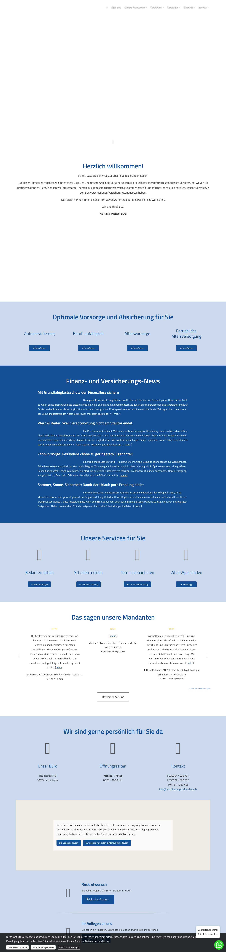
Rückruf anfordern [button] (97, 899)
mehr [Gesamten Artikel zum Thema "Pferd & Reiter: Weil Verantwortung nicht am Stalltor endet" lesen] (128, 444)
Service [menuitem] (203, 7)
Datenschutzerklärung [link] (124, 834)
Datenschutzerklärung (97, 941)
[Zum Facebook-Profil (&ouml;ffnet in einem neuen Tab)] (103, 125)
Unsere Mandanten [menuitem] (135, 7)
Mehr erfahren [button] (39, 342)
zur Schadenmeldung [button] (88, 584)
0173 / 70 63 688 (113, 119)
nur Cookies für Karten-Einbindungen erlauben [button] (107, 842)
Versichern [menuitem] (156, 7)
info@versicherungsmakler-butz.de (178, 789)
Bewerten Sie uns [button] (113, 697)
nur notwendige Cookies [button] (43, 947)
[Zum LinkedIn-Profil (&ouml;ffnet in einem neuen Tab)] (122, 125)
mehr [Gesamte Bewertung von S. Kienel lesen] (59, 667)
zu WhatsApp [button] (186, 584)
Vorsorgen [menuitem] (172, 7)
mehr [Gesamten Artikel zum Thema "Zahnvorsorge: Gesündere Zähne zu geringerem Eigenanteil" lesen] (124, 475)
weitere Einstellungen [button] (69, 947)
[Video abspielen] (113, 253)
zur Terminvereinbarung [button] (137, 584)
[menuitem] (107, 7)
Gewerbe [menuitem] (188, 7)
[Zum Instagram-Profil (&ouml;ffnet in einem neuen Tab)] (110, 125)
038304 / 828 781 (114, 114)
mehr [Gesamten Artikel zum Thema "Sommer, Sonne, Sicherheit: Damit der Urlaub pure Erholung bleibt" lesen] (137, 506)
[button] (113, 143)
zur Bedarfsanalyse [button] (39, 584)
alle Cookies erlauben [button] (68, 842)
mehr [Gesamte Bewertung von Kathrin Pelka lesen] (189, 663)
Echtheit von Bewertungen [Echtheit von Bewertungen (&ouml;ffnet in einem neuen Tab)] (200, 688)
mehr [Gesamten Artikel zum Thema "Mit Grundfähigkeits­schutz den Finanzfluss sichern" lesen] (117, 414)
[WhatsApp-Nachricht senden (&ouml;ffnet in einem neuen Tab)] (116, 125)
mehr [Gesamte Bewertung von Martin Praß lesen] (113, 636)
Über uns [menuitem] (116, 7)
